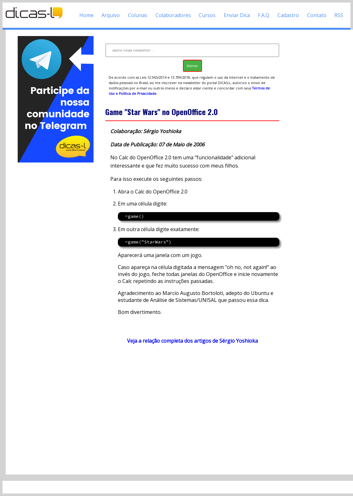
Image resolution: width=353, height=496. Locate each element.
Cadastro (288, 15)
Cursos (207, 15)
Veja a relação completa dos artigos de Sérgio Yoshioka (192, 340)
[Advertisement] (55, 258)
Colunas (137, 15)
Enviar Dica (237, 15)
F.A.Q (263, 15)
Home (86, 15)
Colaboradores (173, 15)
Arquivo (110, 15)
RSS (338, 15)
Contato (316, 15)
